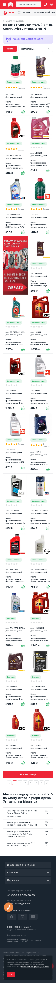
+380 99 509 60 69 (23, 895)
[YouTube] (33, 917)
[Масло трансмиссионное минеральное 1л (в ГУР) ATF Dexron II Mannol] (40, 265)
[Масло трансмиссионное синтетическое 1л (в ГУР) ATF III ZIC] (15, 146)
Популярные (27, 49)
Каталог (24, 12)
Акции (8, 12)
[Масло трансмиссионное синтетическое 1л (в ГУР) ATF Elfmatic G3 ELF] (40, 442)
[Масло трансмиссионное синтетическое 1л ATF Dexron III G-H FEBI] (15, 442)
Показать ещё (28, 774)
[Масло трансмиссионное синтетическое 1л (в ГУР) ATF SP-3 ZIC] (40, 737)
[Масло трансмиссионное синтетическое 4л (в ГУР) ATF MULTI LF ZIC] (15, 383)
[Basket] (51, 4)
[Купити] (23, 111)
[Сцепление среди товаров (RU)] (15, 265)
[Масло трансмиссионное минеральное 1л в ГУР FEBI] (15, 85)
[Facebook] (11, 917)
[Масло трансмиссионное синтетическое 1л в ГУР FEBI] (40, 206)
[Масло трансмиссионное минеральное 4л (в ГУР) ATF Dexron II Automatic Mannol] (40, 146)
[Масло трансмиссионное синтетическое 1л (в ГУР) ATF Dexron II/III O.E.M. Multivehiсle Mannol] (40, 678)
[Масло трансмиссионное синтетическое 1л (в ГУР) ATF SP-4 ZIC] (15, 737)
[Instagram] (22, 917)
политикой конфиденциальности (35, 967)
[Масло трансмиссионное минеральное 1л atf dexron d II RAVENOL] (15, 620)
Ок (11, 974)
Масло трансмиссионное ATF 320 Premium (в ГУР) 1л (21, 844)
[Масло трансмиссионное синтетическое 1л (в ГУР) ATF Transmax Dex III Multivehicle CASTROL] (15, 324)
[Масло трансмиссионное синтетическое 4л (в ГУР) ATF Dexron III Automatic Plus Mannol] (15, 678)
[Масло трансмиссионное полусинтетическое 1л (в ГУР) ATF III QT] (15, 503)
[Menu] (4, 4)
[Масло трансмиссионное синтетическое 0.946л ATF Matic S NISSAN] (40, 561)
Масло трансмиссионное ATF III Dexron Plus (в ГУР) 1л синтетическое (22, 813)
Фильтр (10, 49)
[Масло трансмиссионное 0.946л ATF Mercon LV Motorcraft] (15, 561)
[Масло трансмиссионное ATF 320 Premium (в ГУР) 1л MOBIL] (15, 206)
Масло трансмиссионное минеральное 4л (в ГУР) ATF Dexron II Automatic (20, 834)
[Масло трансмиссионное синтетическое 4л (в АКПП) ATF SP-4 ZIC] (40, 324)
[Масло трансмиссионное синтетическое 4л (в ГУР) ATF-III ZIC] (40, 620)
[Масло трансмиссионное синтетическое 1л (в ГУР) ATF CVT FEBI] (40, 383)
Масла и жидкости (15, 21)
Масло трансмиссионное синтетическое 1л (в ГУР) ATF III (22, 823)
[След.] (47, 782)
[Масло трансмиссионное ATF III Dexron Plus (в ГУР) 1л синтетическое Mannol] (40, 85)
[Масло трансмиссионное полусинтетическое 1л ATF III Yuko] (40, 503)
